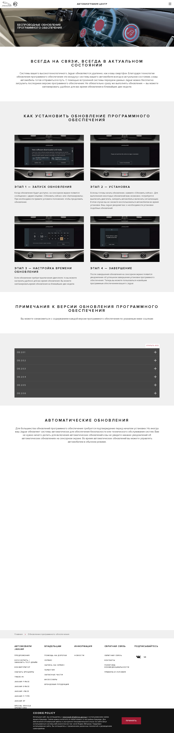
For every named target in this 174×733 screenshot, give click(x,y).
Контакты (109, 660)
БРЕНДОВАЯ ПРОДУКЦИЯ (56, 684)
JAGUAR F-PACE (21, 682)
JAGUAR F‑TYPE (22, 696)
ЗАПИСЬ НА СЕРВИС (54, 665)
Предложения (22, 655)
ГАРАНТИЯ (49, 670)
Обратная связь (113, 655)
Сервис (48, 660)
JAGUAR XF (19, 701)
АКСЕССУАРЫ (50, 680)
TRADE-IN (19, 677)
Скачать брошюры (24, 672)
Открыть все (152, 346)
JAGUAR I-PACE (21, 691)
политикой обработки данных (74, 717)
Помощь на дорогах (55, 655)
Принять (131, 720)
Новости (79, 655)
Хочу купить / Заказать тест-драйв (26, 661)
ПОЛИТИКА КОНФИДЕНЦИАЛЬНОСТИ (116, 666)
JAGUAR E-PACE (21, 686)
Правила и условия (115, 672)
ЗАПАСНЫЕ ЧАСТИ (53, 675)
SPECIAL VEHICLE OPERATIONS (22, 707)
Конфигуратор (22, 667)
